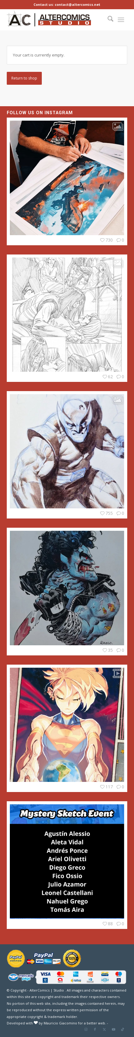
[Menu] (121, 19)
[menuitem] (108, 19)
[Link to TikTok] (122, 1029)
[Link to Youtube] (113, 1029)
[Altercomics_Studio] (49, 19)
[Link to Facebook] (95, 1029)
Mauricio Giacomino (60, 1023)
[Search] (108, 19)
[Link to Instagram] (85, 1029)
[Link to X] (104, 1029)
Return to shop (24, 78)
